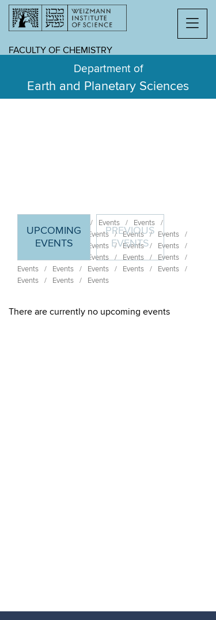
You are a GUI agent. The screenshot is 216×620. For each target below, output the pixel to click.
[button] (192, 24)
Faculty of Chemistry (60, 50)
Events (28, 269)
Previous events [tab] (130, 237)
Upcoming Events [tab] (58, 242)
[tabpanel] (108, 312)
